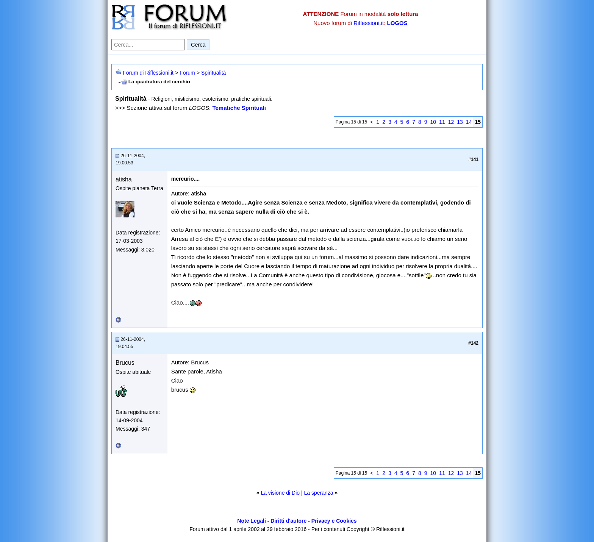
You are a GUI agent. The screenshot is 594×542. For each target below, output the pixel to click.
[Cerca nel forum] (148, 44)
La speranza (318, 493)
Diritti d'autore (288, 521)
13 (460, 122)
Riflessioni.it (368, 23)
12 (451, 122)
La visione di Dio (280, 493)
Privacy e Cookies (334, 521)
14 (469, 122)
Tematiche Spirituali (239, 108)
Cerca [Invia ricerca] (198, 45)
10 (433, 122)
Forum (187, 73)
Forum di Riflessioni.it (148, 73)
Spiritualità (213, 73)
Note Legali (251, 521)
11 (442, 122)
